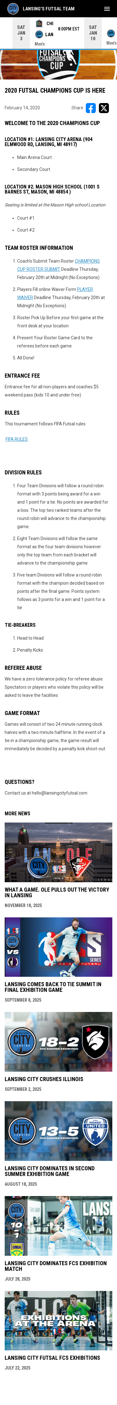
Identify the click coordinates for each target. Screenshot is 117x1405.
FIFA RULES (17, 439)
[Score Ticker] (58, 33)
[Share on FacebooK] (91, 108)
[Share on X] (104, 108)
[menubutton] (107, 9)
